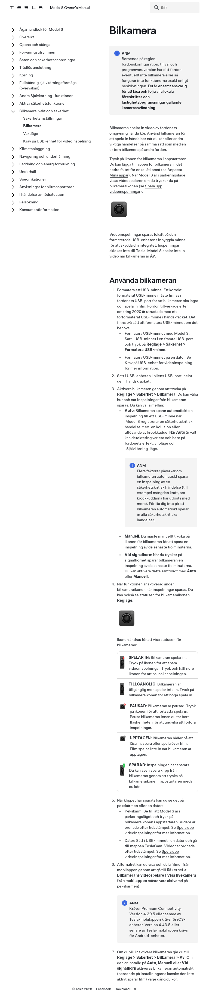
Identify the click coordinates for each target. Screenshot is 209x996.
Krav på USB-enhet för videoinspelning (158, 363)
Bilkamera (32, 126)
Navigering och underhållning (44, 156)
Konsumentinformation (39, 209)
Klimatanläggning (34, 149)
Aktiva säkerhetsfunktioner (42, 103)
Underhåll (27, 171)
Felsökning (28, 202)
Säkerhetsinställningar (42, 118)
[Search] (175, 7)
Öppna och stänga (34, 44)
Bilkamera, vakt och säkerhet (44, 111)
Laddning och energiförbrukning (47, 164)
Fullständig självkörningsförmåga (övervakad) (47, 85)
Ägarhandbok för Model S (41, 29)
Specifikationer (32, 179)
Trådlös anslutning (35, 67)
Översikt (26, 37)
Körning (26, 75)
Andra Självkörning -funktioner (46, 96)
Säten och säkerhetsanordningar (47, 60)
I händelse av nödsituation (41, 194)
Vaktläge (30, 133)
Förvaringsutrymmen (37, 52)
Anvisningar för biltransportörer (46, 187)
